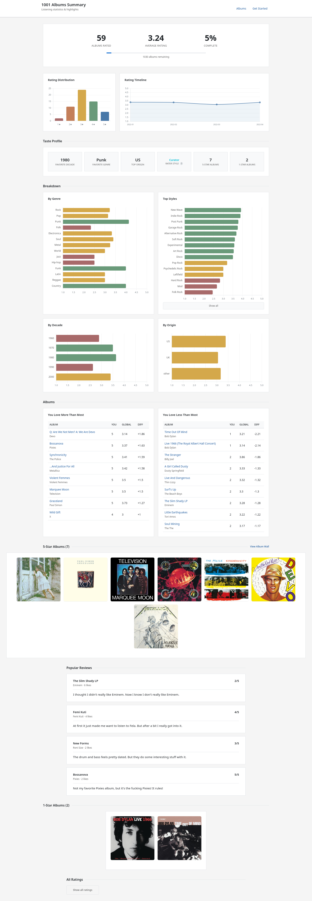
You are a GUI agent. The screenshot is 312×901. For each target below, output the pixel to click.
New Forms (81, 743)
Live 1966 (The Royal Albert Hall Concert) (190, 443)
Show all (213, 305)
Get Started (260, 8)
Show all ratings (82, 890)
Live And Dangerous (177, 478)
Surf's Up (170, 489)
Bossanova (56, 443)
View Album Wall (259, 546)
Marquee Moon (59, 489)
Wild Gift (55, 512)
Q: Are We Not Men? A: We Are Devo (72, 432)
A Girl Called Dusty (176, 466)
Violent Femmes (60, 478)
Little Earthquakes (176, 512)
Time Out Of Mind (176, 432)
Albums (241, 8)
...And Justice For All (62, 466)
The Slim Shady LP (176, 501)
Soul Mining (172, 524)
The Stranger (173, 455)
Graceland (56, 501)
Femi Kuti (79, 712)
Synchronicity (58, 455)
